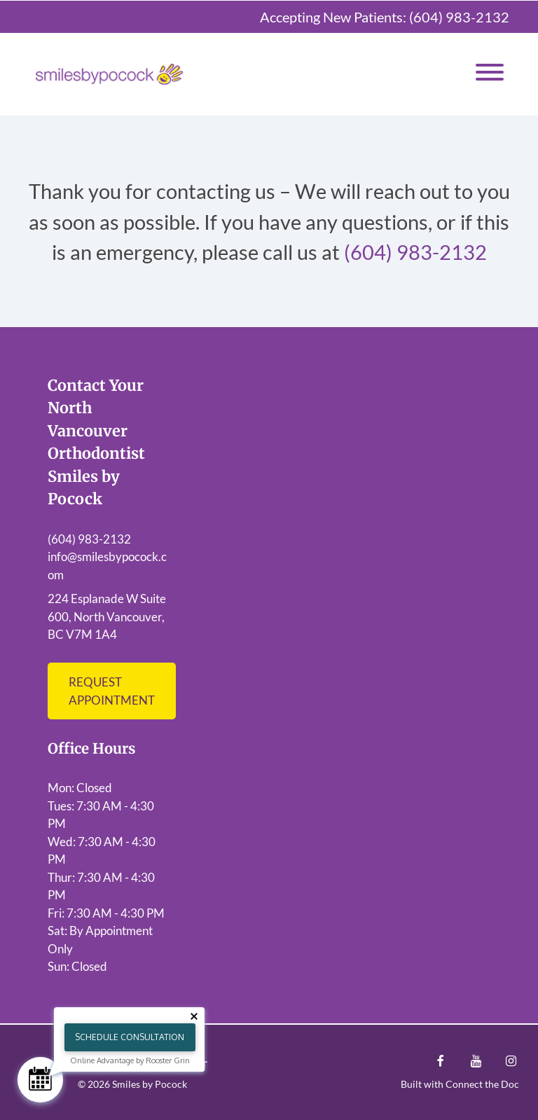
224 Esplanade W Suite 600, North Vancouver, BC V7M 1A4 (107, 616)
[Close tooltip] (194, 1016)
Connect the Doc (482, 1084)
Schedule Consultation (129, 1037)
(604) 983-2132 (459, 16)
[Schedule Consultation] (40, 1079)
